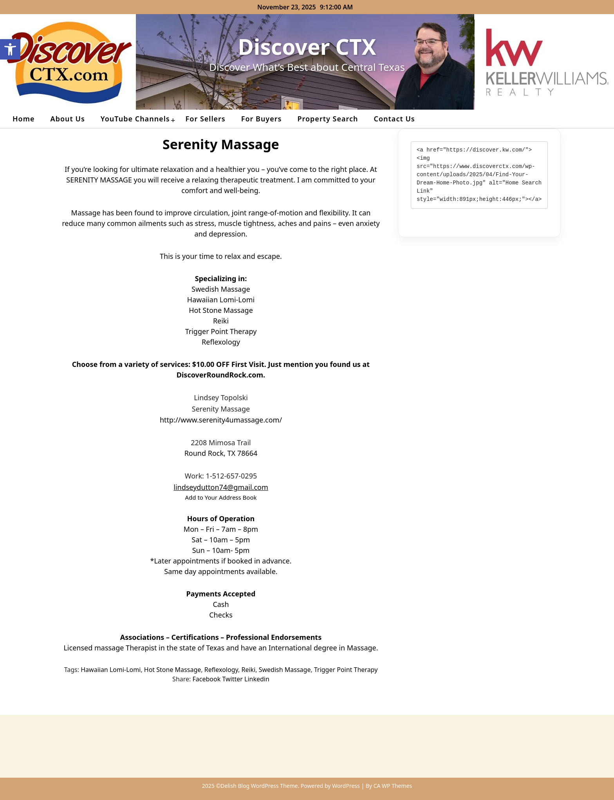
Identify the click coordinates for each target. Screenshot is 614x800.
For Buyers (261, 118)
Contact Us (394, 118)
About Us (68, 118)
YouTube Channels (135, 118)
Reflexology (221, 669)
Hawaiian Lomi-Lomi (111, 669)
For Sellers (206, 118)
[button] (10, 49)
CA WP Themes (393, 785)
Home (24, 118)
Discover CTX (307, 46)
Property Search (327, 118)
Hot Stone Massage (172, 669)
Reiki (249, 669)
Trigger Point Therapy (345, 669)
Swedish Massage (285, 669)
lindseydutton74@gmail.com (220, 487)
